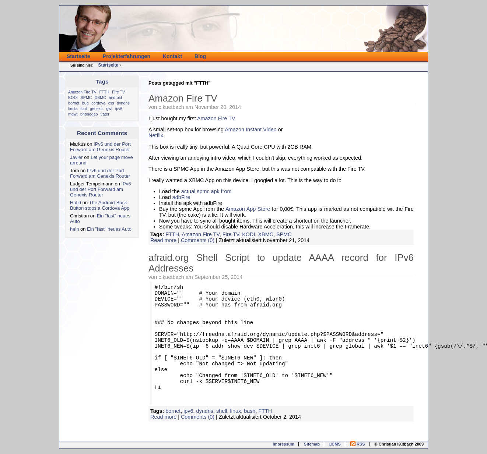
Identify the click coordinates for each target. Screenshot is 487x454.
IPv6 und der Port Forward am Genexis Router (100, 146)
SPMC (86, 97)
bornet (73, 103)
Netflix (155, 135)
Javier (76, 157)
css (111, 103)
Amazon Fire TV (82, 92)
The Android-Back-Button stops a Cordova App (99, 205)
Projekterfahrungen (126, 56)
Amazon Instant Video (251, 129)
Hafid (75, 202)
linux (235, 411)
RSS (357, 444)
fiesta (72, 108)
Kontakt (172, 56)
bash (249, 411)
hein (74, 229)
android (115, 97)
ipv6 (119, 108)
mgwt (72, 114)
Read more (163, 240)
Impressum (283, 444)
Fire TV (118, 92)
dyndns (123, 103)
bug (85, 103)
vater (105, 114)
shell (221, 411)
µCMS (335, 444)
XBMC (100, 97)
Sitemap (312, 444)
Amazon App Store (247, 209)
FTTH (104, 92)
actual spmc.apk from (206, 191)
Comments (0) (197, 240)
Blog (200, 56)
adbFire (181, 197)
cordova (98, 103)
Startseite (78, 56)
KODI (73, 97)
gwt (109, 108)
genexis (97, 108)
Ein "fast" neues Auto (109, 229)
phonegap (89, 114)
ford (83, 108)
